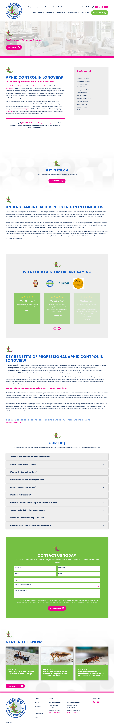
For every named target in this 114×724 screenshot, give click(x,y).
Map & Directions (54, 712)
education (9, 111)
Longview (38, 7)
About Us (38, 706)
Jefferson (46, 7)
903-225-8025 (101, 7)
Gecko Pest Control (14, 86)
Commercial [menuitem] (60, 13)
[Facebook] (94, 702)
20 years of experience (40, 86)
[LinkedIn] (102, 702)
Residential (38, 710)
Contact (37, 717)
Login (30, 7)
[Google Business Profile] (98, 702)
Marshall (56, 7)
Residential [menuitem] (50, 13)
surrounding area (24, 109)
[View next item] (59, 328)
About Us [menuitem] (41, 13)
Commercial (39, 714)
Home (37, 702)
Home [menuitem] (34, 13)
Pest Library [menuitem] (85, 13)
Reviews (64, 7)
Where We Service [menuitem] (73, 13)
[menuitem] (91, 78)
